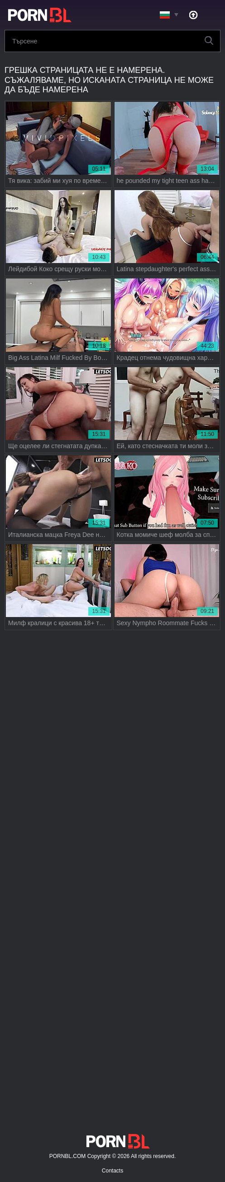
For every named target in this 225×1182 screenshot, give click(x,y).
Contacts (112, 1171)
